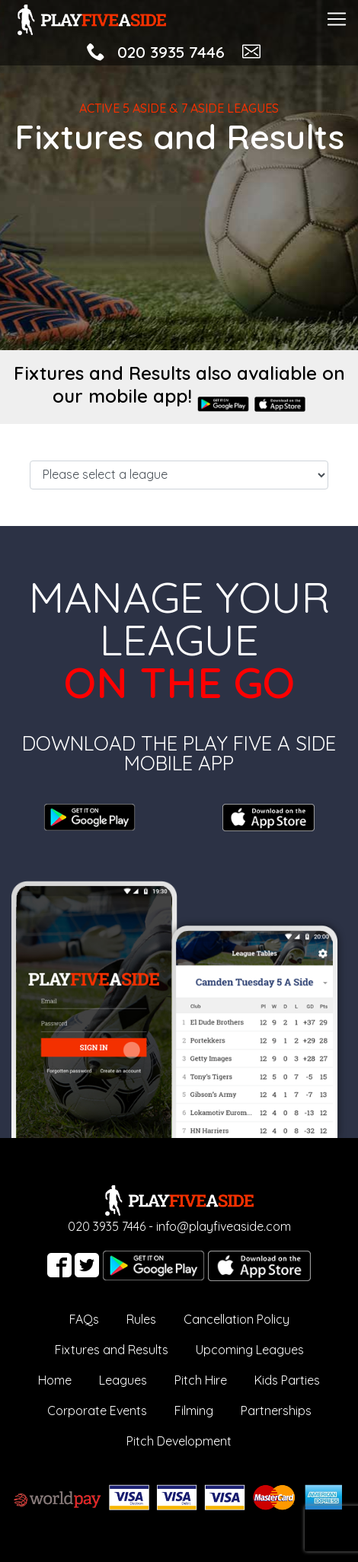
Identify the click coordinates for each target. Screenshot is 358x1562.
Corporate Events (97, 1410)
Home (55, 1380)
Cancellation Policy (236, 1319)
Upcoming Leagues (250, 1349)
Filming (193, 1410)
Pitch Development (179, 1441)
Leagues (123, 1380)
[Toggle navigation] (336, 17)
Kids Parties (287, 1380)
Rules (141, 1319)
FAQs (84, 1319)
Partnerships (276, 1410)
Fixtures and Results (111, 1349)
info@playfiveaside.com (223, 1226)
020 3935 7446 (171, 52)
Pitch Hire (200, 1380)
